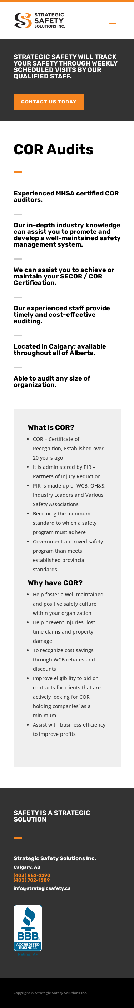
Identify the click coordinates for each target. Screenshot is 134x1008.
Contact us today (49, 102)
